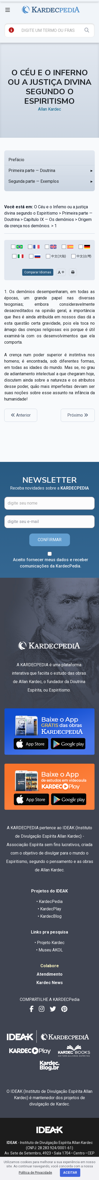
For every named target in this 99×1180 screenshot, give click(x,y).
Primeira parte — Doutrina (31, 170)
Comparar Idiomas (37, 272)
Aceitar (70, 1172)
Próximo (77, 415)
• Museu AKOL (49, 949)
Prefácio (16, 159)
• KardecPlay (49, 908)
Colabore (49, 965)
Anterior (21, 415)
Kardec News (49, 982)
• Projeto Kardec (49, 942)
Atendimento (50, 974)
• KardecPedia (49, 901)
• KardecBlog (50, 916)
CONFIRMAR (50, 539)
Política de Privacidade (35, 1172)
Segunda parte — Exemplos (33, 181)
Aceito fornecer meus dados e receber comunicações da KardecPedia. (50, 563)
